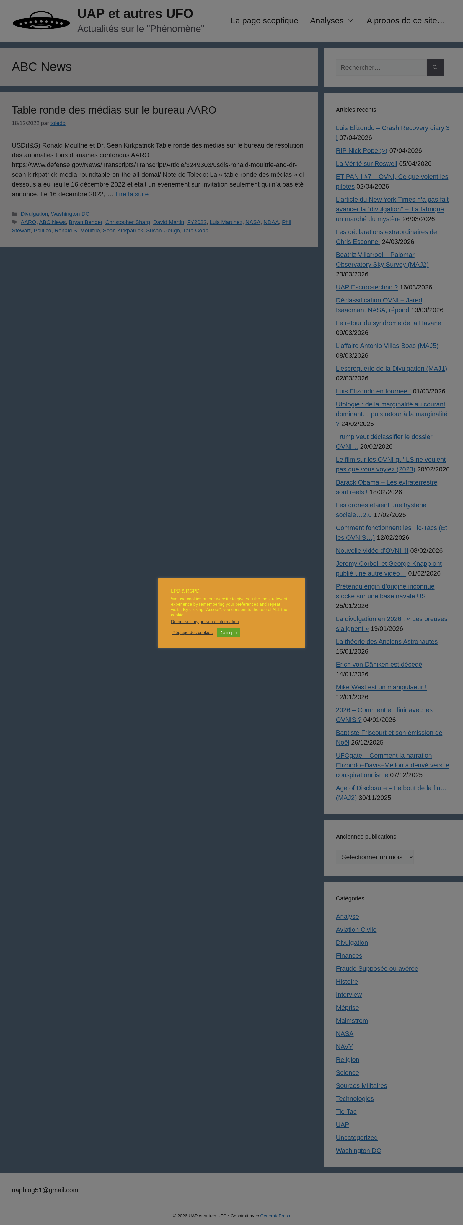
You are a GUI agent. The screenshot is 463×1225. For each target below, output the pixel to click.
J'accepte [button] (229, 633)
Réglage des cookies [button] (192, 632)
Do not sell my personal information (205, 621)
